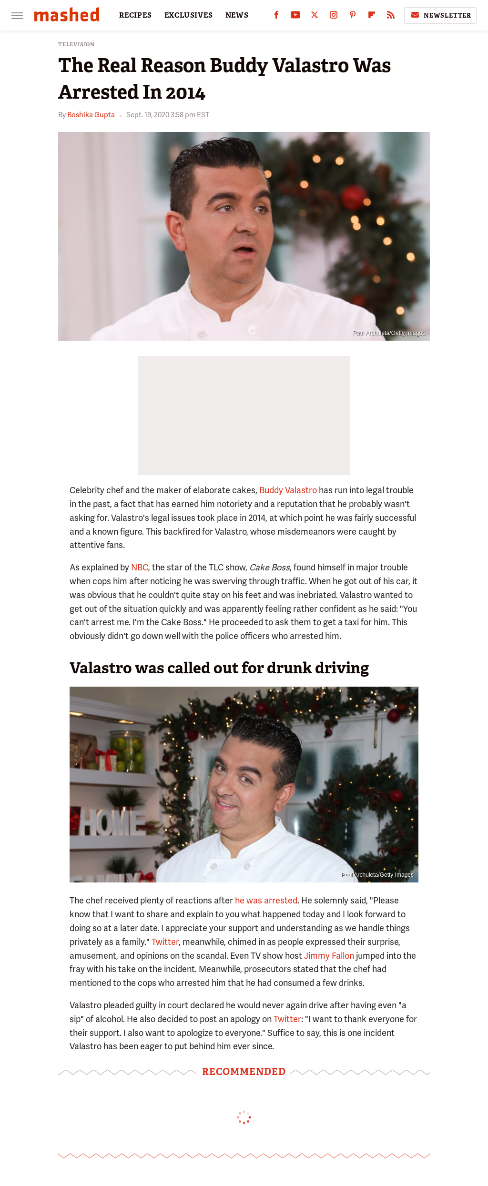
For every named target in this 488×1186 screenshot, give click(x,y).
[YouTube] (295, 17)
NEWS (237, 15)
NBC (139, 567)
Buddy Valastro (288, 490)
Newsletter (440, 15)
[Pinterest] (352, 17)
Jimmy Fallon (329, 955)
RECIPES (135, 15)
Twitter (165, 941)
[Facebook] (276, 17)
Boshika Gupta (91, 115)
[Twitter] (314, 17)
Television (76, 44)
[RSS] (390, 17)
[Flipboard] (371, 17)
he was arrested (266, 900)
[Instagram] (333, 17)
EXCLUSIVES (188, 15)
